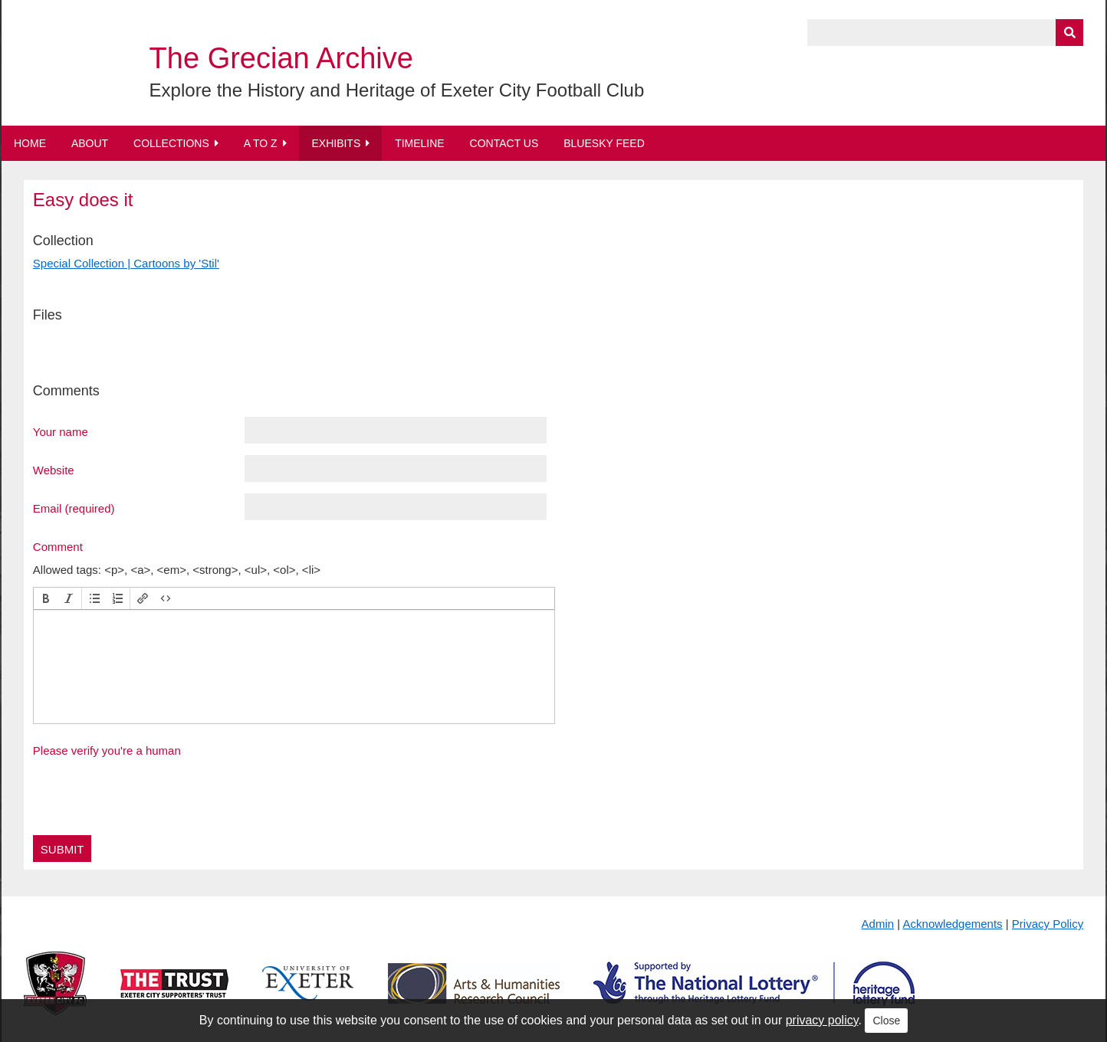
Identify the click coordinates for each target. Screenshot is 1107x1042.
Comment (58, 546)
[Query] (945, 32)
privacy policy (822, 1020)
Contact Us (504, 143)
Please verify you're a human (107, 750)
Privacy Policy (1047, 923)
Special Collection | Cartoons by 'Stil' (126, 263)
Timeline (420, 143)
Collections (171, 143)
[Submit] (1069, 32)
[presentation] (46, 598)
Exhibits (335, 143)
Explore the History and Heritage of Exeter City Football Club (397, 90)
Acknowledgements (953, 923)
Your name (60, 431)
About (89, 143)
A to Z (261, 143)
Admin (878, 923)
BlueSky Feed (604, 143)
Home (30, 143)
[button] (46, 598)
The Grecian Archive (281, 58)
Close (886, 1020)
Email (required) (74, 508)
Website (53, 470)
